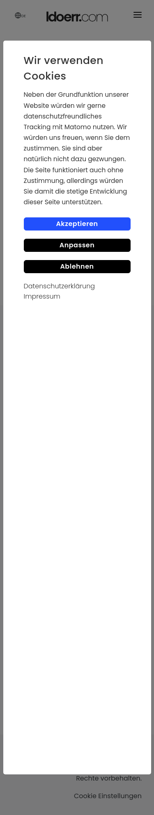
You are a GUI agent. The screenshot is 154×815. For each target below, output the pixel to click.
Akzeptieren (77, 223)
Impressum (42, 296)
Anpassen (77, 245)
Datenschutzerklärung (59, 286)
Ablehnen (77, 266)
